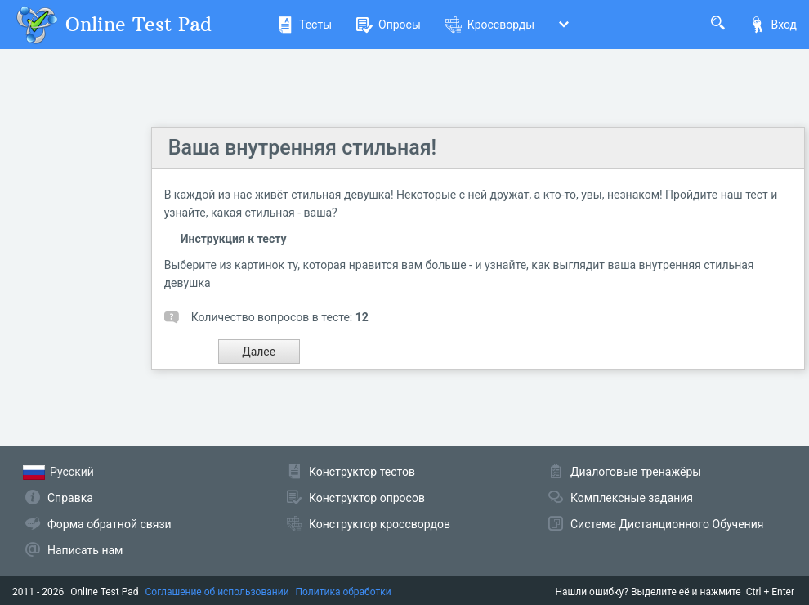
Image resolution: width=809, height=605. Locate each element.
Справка (70, 497)
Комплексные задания (631, 497)
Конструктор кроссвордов (379, 524)
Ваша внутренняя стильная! (302, 147)
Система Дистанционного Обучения (666, 524)
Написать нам (85, 550)
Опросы (388, 24)
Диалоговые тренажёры (635, 471)
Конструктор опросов (367, 497)
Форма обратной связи (109, 524)
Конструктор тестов (362, 471)
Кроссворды (489, 24)
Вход (773, 24)
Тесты (304, 24)
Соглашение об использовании (217, 592)
